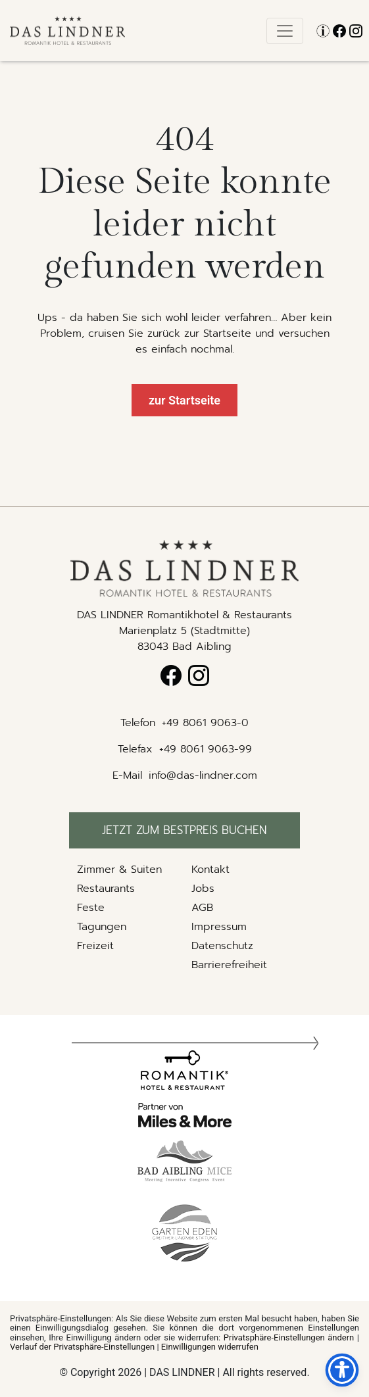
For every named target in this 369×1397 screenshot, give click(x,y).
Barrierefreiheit (229, 965)
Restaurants (106, 888)
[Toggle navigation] (284, 31)
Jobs (202, 888)
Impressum (219, 927)
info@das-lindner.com (203, 775)
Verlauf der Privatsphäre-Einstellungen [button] (82, 1347)
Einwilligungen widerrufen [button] (209, 1347)
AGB (202, 908)
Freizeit (95, 946)
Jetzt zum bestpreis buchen (184, 830)
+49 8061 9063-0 (205, 723)
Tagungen (101, 927)
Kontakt (210, 869)
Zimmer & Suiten (119, 869)
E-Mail (127, 775)
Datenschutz (222, 946)
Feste (91, 908)
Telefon (137, 723)
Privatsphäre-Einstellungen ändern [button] (289, 1337)
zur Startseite (184, 400)
